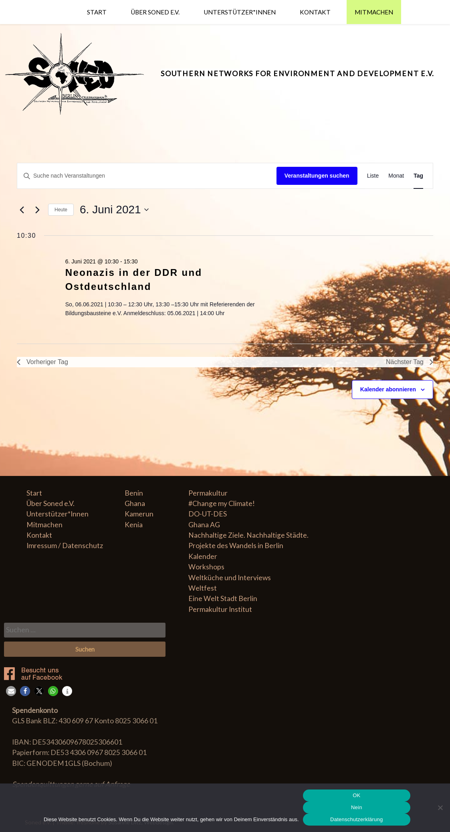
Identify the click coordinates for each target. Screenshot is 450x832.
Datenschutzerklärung (356, 819)
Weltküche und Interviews (229, 577)
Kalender (202, 556)
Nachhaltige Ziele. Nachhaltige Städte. (248, 535)
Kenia (134, 524)
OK (356, 795)
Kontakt (315, 12)
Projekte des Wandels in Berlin (235, 545)
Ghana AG (204, 524)
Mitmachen (374, 12)
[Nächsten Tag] (37, 210)
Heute (60, 210)
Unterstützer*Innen (240, 12)
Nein (356, 807)
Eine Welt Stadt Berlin (222, 598)
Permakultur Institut (220, 609)
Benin (134, 493)
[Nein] (440, 808)
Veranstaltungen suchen (317, 175)
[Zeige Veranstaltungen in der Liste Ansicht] (373, 175)
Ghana (135, 503)
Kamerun (139, 514)
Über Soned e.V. (155, 12)
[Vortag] (21, 210)
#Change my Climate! (221, 503)
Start (97, 12)
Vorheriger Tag (42, 361)
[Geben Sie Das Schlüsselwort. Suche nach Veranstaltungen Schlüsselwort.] (146, 175)
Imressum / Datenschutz (64, 545)
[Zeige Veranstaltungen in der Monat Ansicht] (396, 175)
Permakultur (208, 493)
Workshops (206, 567)
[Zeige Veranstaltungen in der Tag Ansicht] (418, 175)
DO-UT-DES (207, 514)
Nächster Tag (409, 361)
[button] (11, 691)
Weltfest (202, 588)
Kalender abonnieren (388, 389)
